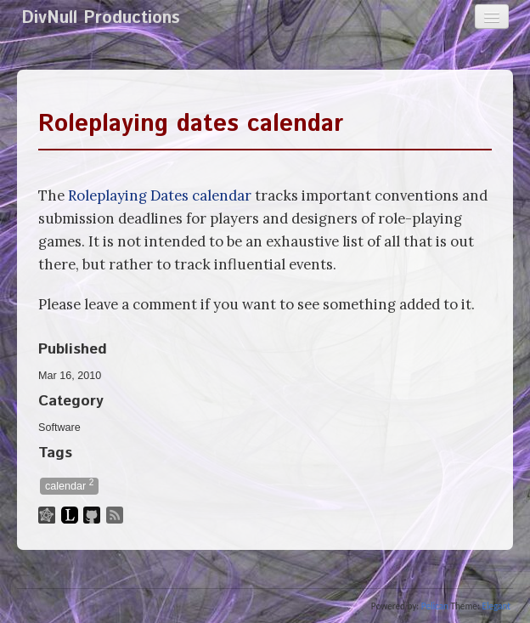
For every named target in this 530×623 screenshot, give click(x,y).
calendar (69, 485)
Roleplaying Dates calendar (159, 195)
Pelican (434, 606)
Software (59, 427)
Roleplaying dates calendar (190, 124)
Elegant (496, 606)
